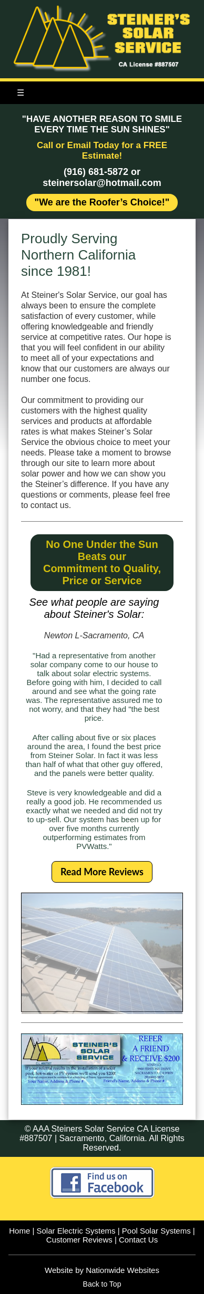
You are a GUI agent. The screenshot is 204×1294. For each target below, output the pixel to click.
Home (19, 1230)
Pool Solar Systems (156, 1230)
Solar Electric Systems (76, 1230)
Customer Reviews (79, 1239)
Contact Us (138, 1239)
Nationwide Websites (122, 1270)
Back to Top (102, 1284)
